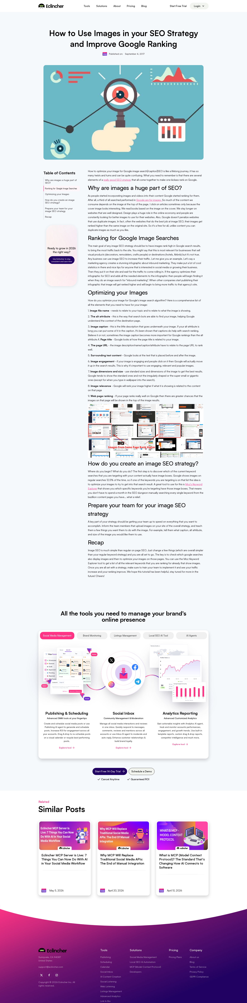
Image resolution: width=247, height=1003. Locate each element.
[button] (86, 6)
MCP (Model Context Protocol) (145, 966)
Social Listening (108, 981)
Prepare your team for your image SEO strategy (59, 209)
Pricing (131, 6)
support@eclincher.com (50, 966)
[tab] (57, 635)
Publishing (105, 957)
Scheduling (106, 962)
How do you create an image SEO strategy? (60, 201)
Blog (144, 6)
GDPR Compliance (199, 976)
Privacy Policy (197, 971)
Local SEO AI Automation (142, 962)
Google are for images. (149, 200)
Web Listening (107, 986)
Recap (48, 216)
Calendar (105, 966)
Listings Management (111, 991)
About (117, 6)
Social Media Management (143, 957)
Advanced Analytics (110, 996)
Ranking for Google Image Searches (61, 188)
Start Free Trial (178, 6)
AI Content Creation (110, 976)
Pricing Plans (175, 957)
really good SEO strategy (117, 179)
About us (194, 957)
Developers (135, 971)
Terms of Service (198, 966)
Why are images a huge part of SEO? (61, 181)
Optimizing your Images (57, 194)
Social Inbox (106, 971)
